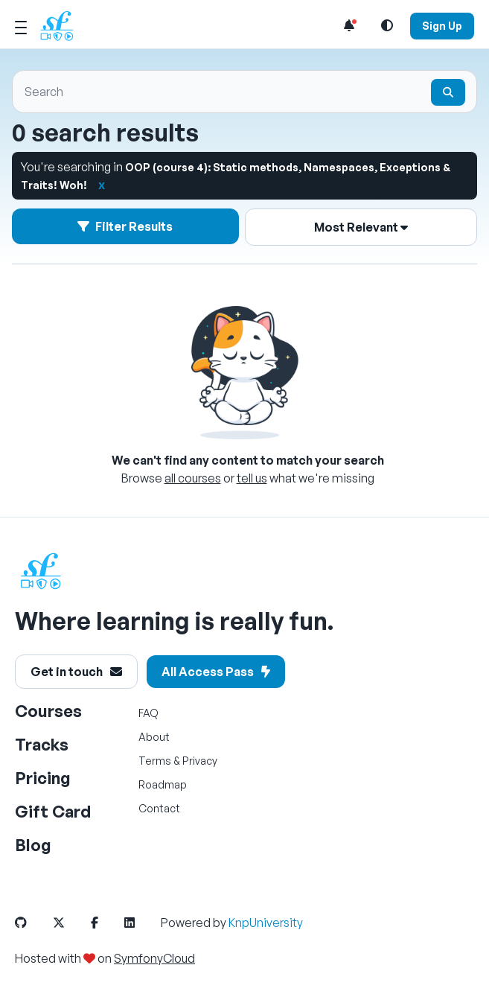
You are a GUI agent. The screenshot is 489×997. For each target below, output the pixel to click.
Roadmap (162, 784)
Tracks (41, 744)
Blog (33, 845)
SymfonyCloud (154, 958)
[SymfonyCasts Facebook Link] (106, 922)
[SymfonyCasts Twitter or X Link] (71, 922)
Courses (48, 711)
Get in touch (76, 671)
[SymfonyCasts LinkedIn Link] (141, 922)
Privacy (199, 760)
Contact (159, 808)
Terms (154, 760)
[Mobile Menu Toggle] (21, 25)
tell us (252, 478)
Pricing (43, 778)
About (154, 736)
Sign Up (442, 25)
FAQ (148, 713)
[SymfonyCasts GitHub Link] (33, 922)
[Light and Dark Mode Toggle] (387, 25)
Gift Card (53, 811)
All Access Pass (216, 671)
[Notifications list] (349, 25)
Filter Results (126, 225)
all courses (192, 478)
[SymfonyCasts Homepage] (62, 25)
